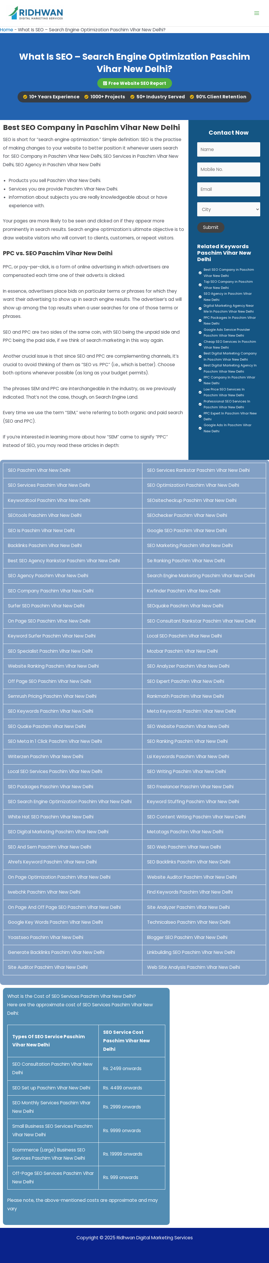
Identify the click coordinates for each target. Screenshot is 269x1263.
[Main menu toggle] (257, 13)
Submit (211, 227)
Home (6, 30)
